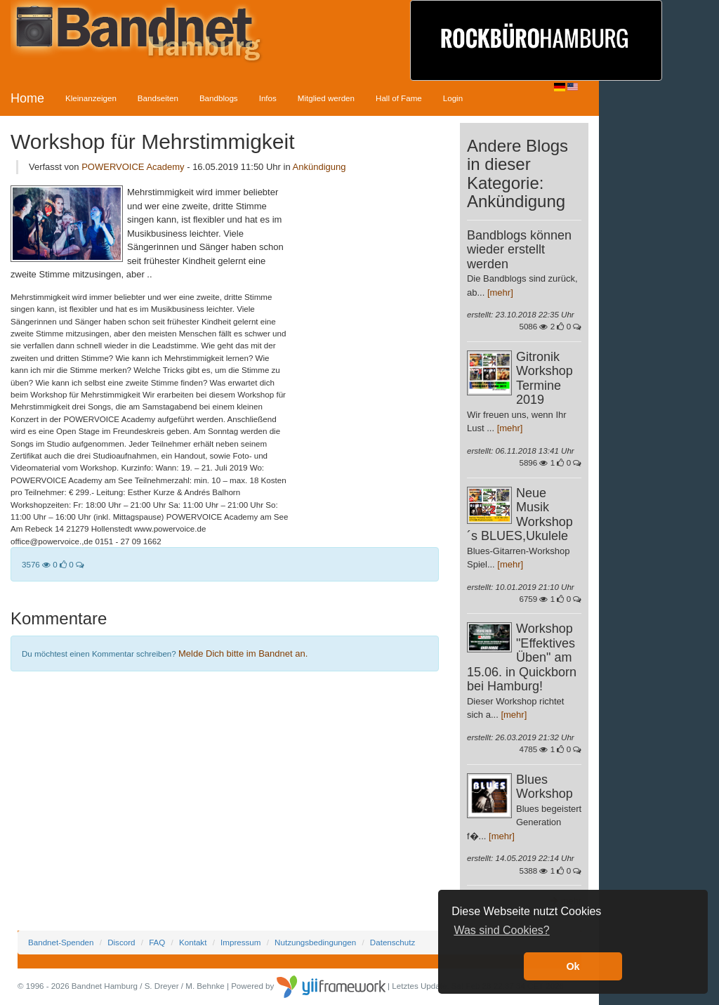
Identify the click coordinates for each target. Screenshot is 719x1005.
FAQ (157, 942)
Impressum (240, 942)
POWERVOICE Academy (134, 167)
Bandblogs (218, 98)
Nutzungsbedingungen (315, 942)
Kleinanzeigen (91, 98)
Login (453, 98)
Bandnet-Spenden (60, 942)
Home (27, 98)
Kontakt (192, 942)
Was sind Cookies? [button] (501, 930)
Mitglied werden (326, 98)
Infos (268, 98)
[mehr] (500, 292)
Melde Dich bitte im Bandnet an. (243, 653)
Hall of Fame (399, 98)
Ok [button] (572, 966)
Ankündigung (319, 167)
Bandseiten (158, 98)
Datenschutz (392, 942)
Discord (121, 942)
